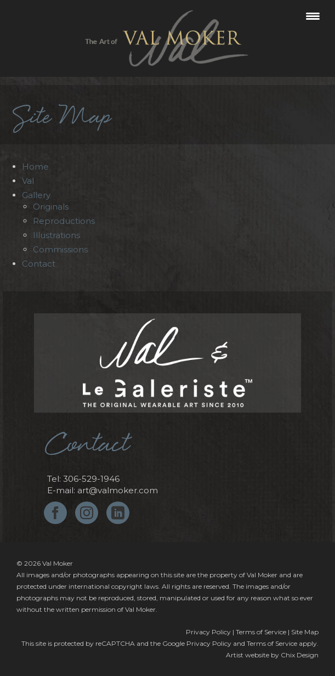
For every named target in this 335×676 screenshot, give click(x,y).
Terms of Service (261, 632)
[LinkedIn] (117, 513)
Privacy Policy (208, 632)
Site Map (305, 632)
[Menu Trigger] (312, 15)
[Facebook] (55, 513)
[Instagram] (86, 513)
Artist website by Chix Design (272, 655)
